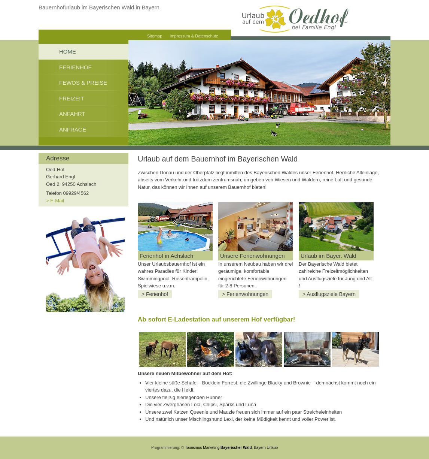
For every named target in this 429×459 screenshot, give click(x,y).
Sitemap (154, 36)
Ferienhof (75, 67)
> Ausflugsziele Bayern (329, 294)
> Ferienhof (155, 294)
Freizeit (71, 98)
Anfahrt (72, 114)
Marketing (211, 448)
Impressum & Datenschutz (194, 36)
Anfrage (72, 129)
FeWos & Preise (83, 82)
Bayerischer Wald (236, 448)
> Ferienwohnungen (245, 294)
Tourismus (193, 448)
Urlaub (272, 448)
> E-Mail (55, 200)
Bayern (260, 448)
